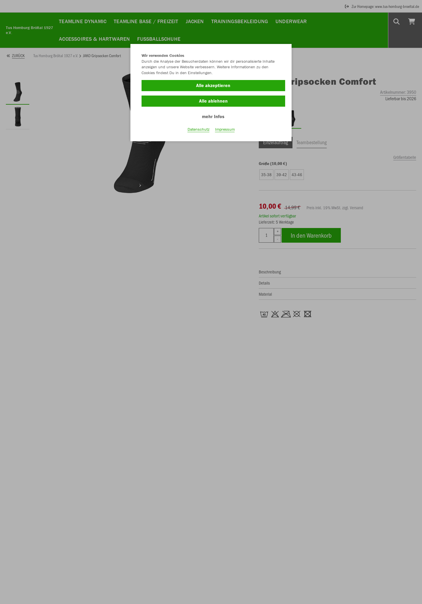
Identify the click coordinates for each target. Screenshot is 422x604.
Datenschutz (199, 129)
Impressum (225, 129)
